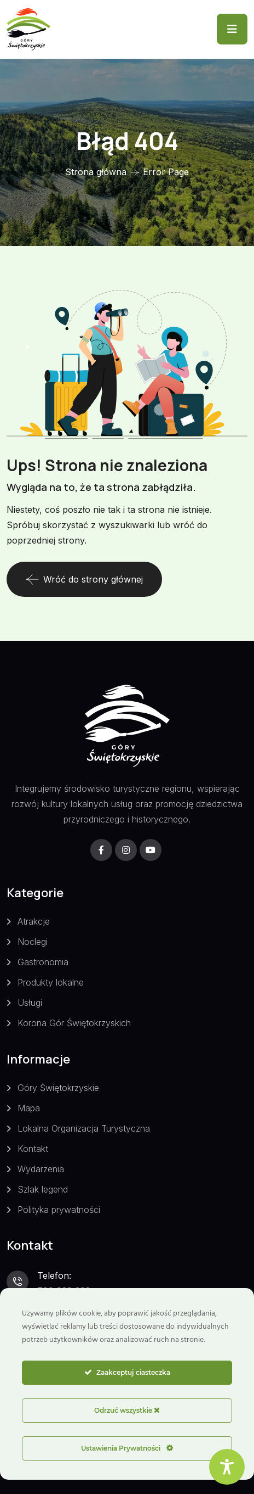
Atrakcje (34, 921)
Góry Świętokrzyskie (58, 1087)
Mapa (29, 1108)
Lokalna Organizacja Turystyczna (84, 1128)
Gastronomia (43, 961)
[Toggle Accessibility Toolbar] (227, 1467)
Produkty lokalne (51, 982)
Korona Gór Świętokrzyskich (74, 1022)
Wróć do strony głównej (84, 579)
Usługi (30, 1002)
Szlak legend (43, 1189)
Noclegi (33, 941)
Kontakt (33, 1148)
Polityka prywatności (59, 1209)
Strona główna (95, 171)
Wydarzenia (41, 1168)
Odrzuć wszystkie (127, 1410)
